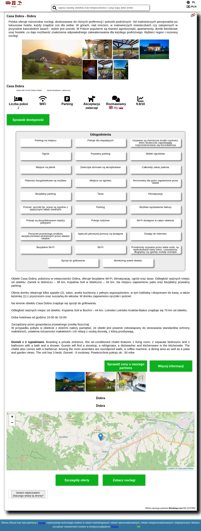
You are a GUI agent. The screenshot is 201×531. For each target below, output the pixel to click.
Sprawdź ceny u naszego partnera (125, 366)
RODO (114, 526)
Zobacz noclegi (124, 480)
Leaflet (171, 468)
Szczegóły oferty (77, 480)
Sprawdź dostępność (28, 120)
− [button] (12, 423)
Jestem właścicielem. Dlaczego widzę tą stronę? (28, 494)
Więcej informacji (171, 366)
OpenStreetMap (185, 468)
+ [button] (12, 417)
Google (42, 522)
